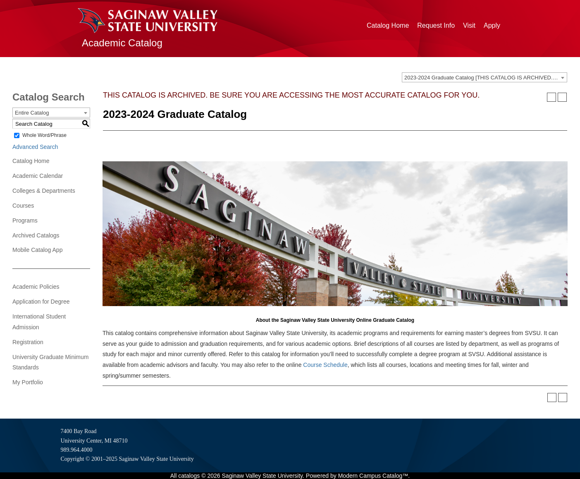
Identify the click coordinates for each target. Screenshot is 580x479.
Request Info (436, 25)
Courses (23, 205)
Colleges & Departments (43, 190)
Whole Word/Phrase (44, 135)
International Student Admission (39, 322)
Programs (25, 220)
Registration (27, 342)
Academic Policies (36, 286)
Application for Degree (41, 301)
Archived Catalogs (36, 235)
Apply (492, 25)
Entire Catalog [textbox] (32, 113)
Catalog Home (388, 25)
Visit (469, 25)
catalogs (189, 475)
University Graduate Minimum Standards (50, 362)
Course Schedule (325, 365)
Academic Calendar (37, 175)
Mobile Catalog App (37, 250)
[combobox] (484, 77)
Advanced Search (35, 147)
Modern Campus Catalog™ (373, 475)
